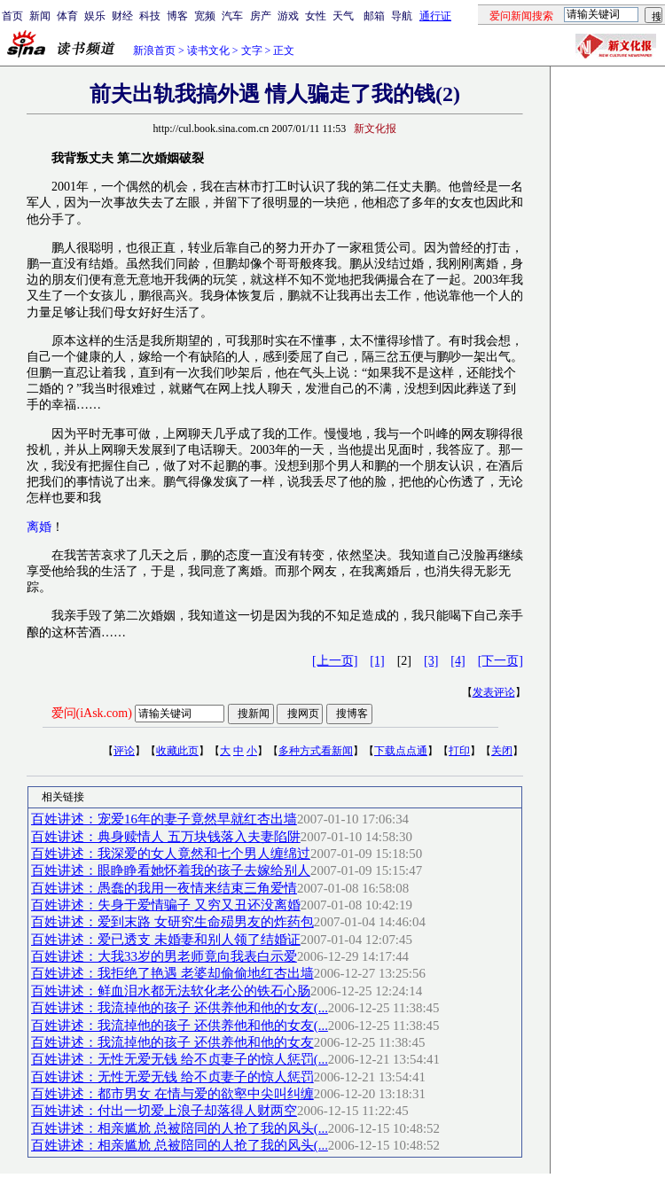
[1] (377, 660)
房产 (260, 16)
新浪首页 (154, 50)
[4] (457, 660)
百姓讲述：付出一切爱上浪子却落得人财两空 (164, 1111)
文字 (251, 50)
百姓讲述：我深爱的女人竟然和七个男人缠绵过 (170, 853)
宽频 (204, 16)
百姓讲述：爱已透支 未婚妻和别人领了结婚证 (166, 939)
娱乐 (95, 16)
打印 (459, 751)
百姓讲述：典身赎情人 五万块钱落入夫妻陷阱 (166, 837)
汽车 (232, 16)
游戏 (288, 16)
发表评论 (494, 692)
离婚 (39, 527)
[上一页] (334, 660)
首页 (12, 16)
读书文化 (208, 50)
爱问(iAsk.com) (91, 713)
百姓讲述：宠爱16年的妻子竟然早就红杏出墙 (164, 819)
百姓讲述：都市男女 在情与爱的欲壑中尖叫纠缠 (172, 1094)
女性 (315, 16)
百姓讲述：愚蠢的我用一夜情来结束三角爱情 (164, 888)
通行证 (435, 16)
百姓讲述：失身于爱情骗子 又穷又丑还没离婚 (166, 905)
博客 (177, 16)
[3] (431, 660)
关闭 (501, 751)
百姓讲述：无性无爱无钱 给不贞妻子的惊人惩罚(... (179, 1059)
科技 (149, 16)
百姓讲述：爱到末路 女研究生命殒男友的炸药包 (172, 922)
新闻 (40, 16)
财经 (122, 16)
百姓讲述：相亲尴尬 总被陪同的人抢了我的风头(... (179, 1128)
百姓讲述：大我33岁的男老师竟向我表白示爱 (164, 956)
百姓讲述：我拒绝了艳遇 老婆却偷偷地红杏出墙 (172, 973)
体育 (67, 16)
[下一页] (500, 660)
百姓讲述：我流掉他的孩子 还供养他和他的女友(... (179, 1008)
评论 (124, 751)
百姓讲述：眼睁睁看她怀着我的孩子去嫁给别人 (170, 870)
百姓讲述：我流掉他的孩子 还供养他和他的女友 (172, 1042)
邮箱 (374, 16)
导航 (401, 16)
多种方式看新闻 (315, 751)
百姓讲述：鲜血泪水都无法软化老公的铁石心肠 (170, 991)
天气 (343, 16)
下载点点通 (400, 751)
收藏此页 (177, 751)
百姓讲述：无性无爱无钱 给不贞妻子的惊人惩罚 (172, 1077)
